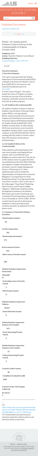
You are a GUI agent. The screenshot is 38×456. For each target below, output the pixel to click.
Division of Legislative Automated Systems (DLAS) (22, 449)
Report (6, 66)
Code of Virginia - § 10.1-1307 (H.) (15, 61)
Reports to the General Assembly (18, 11)
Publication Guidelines (10, 29)
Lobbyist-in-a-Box (22, 444)
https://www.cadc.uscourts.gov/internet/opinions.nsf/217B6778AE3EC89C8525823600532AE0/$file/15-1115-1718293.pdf (18, 409)
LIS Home (12, 444)
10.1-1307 (6, 89)
